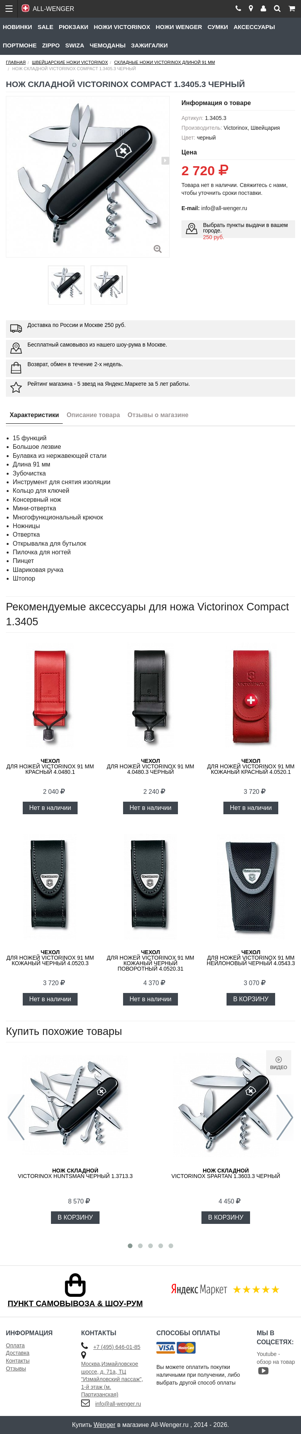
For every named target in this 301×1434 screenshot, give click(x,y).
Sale (45, 27)
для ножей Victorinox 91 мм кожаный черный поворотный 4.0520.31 (150, 960)
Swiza (74, 45)
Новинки (17, 27)
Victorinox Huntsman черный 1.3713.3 (75, 1173)
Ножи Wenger (179, 27)
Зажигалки (149, 45)
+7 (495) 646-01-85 (116, 1347)
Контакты (17, 1361)
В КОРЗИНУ (250, 999)
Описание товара (94, 415)
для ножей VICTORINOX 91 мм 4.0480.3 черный (150, 766)
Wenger (105, 1424)
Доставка (17, 1353)
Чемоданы (108, 45)
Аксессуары (254, 27)
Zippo (51, 45)
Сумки (217, 27)
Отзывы (16, 1368)
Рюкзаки (73, 27)
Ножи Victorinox (122, 27)
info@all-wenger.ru (118, 1404)
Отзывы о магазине (159, 415)
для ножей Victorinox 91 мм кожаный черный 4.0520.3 (50, 957)
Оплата (15, 1345)
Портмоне (19, 45)
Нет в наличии (50, 807)
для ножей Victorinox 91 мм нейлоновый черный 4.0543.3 (251, 957)
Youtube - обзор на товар (276, 1363)
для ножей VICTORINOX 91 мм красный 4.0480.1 (50, 766)
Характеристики (35, 415)
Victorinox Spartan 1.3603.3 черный (225, 1173)
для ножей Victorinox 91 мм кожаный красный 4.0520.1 (250, 766)
